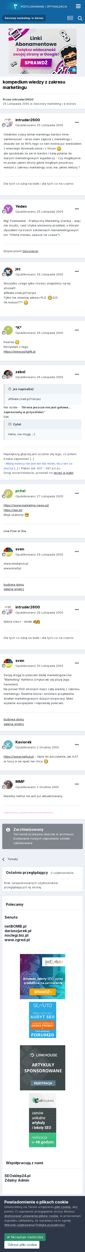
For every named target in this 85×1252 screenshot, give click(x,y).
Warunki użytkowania (19, 1225)
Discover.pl (30, 251)
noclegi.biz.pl (16, 935)
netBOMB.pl (15, 926)
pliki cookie (62, 1207)
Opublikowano (39, 125)
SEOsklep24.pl (17, 1175)
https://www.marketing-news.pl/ (26, 505)
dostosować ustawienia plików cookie (31, 1216)
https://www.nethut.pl (19, 756)
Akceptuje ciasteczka (25, 1237)
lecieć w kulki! (63, 473)
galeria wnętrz (14, 589)
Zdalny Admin (17, 1180)
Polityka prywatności (50, 1225)
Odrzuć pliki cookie (22, 1245)
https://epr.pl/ (13, 510)
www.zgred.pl (17, 940)
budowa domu (14, 584)
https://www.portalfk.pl (20, 351)
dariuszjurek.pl (18, 931)
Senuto (11, 917)
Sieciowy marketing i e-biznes (55, 103)
